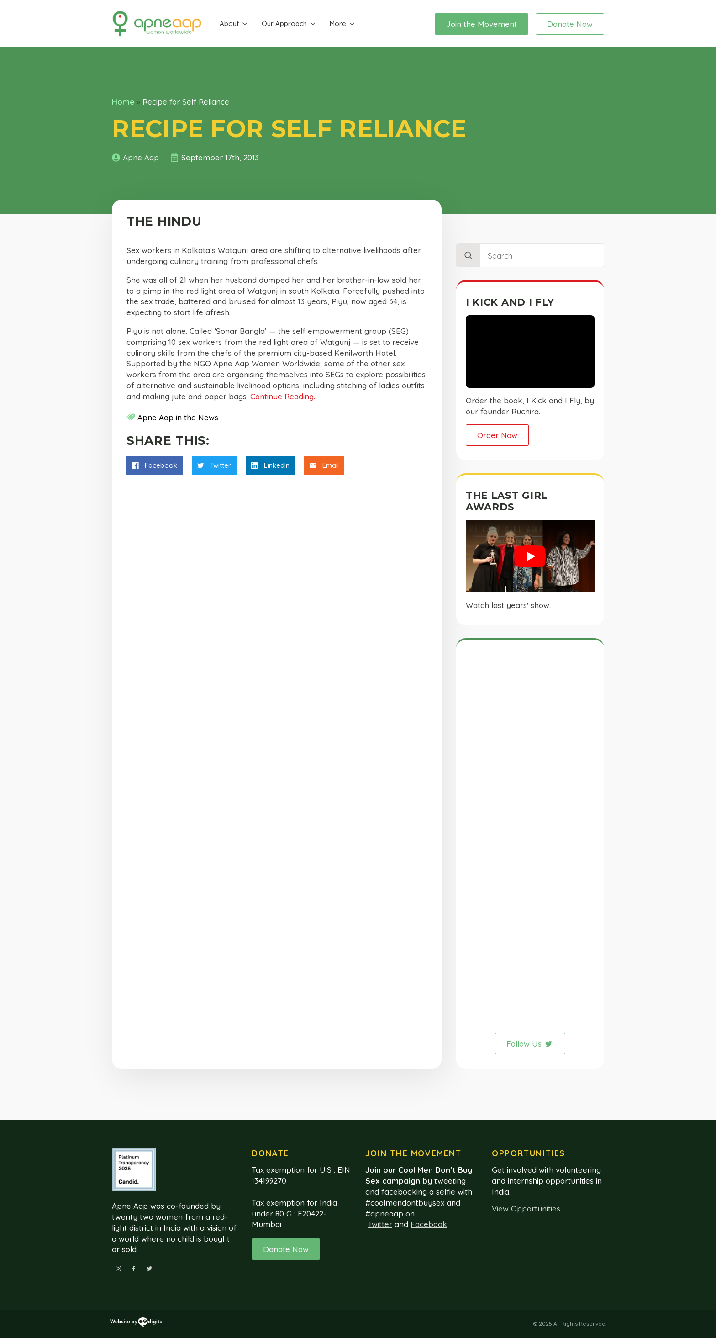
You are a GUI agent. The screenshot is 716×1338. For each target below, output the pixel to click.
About (229, 23)
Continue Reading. (283, 396)
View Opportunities (526, 1208)
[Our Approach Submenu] (313, 24)
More (338, 23)
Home (123, 101)
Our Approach (284, 23)
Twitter (380, 1224)
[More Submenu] (352, 24)
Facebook (429, 1224)
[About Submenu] (245, 24)
